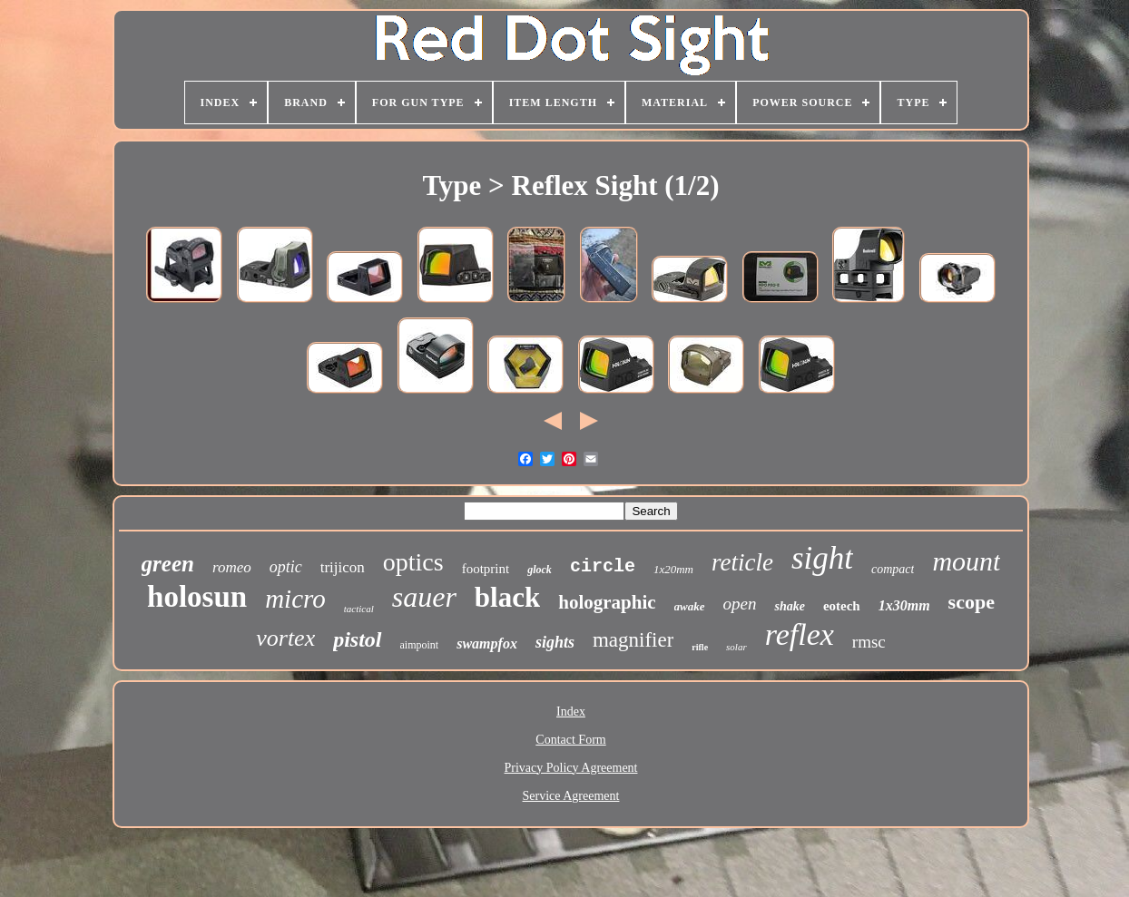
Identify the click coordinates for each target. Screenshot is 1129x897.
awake (689, 606)
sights (554, 642)
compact (892, 569)
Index (570, 711)
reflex (799, 634)
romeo (231, 567)
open (740, 603)
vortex (285, 638)
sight (822, 558)
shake (789, 606)
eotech (841, 606)
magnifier (633, 640)
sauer (424, 596)
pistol (357, 639)
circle (602, 566)
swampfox (487, 643)
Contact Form (570, 739)
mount (966, 561)
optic (286, 567)
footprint (486, 568)
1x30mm (904, 605)
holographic (606, 602)
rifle (700, 647)
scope (971, 601)
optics (413, 562)
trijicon (342, 567)
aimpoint (419, 645)
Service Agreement (571, 796)
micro (295, 598)
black (507, 597)
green (168, 563)
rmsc (869, 641)
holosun (197, 596)
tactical (359, 608)
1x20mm (673, 569)
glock (539, 569)
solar (736, 646)
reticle (742, 562)
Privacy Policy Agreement (571, 768)
